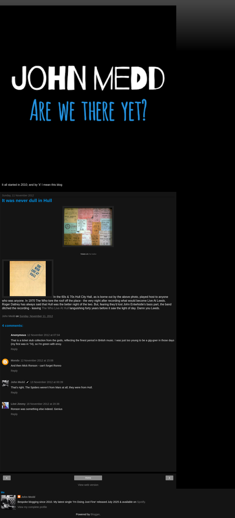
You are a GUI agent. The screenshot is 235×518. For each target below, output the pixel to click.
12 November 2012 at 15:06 (37, 360)
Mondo (15, 360)
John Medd (18, 382)
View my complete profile (32, 507)
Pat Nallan (92, 254)
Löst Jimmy (18, 403)
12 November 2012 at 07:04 (43, 335)
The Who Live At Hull (55, 308)
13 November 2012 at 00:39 (46, 382)
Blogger (95, 514)
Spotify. (141, 501)
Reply (14, 349)
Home (88, 478)
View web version (88, 484)
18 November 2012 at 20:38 (43, 403)
